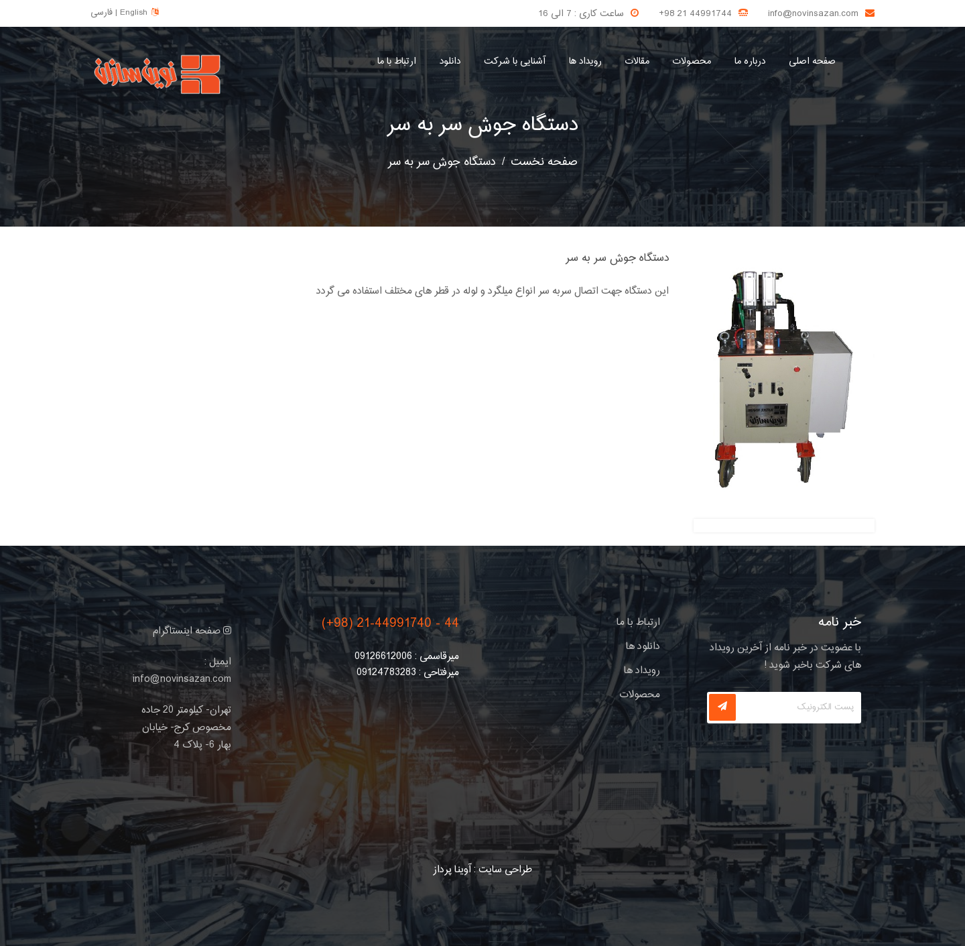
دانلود (450, 61)
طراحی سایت (505, 870)
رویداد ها (585, 61)
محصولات (692, 61)
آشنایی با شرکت (514, 61)
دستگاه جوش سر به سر (482, 125)
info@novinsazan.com (813, 14)
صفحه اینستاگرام (192, 631)
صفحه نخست (544, 162)
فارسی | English (124, 13)
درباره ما (749, 61)
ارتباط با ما (396, 61)
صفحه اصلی (812, 61)
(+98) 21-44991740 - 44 (390, 624)
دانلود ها (643, 647)
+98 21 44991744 (695, 14)
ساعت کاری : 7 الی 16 (581, 14)
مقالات (637, 61)
